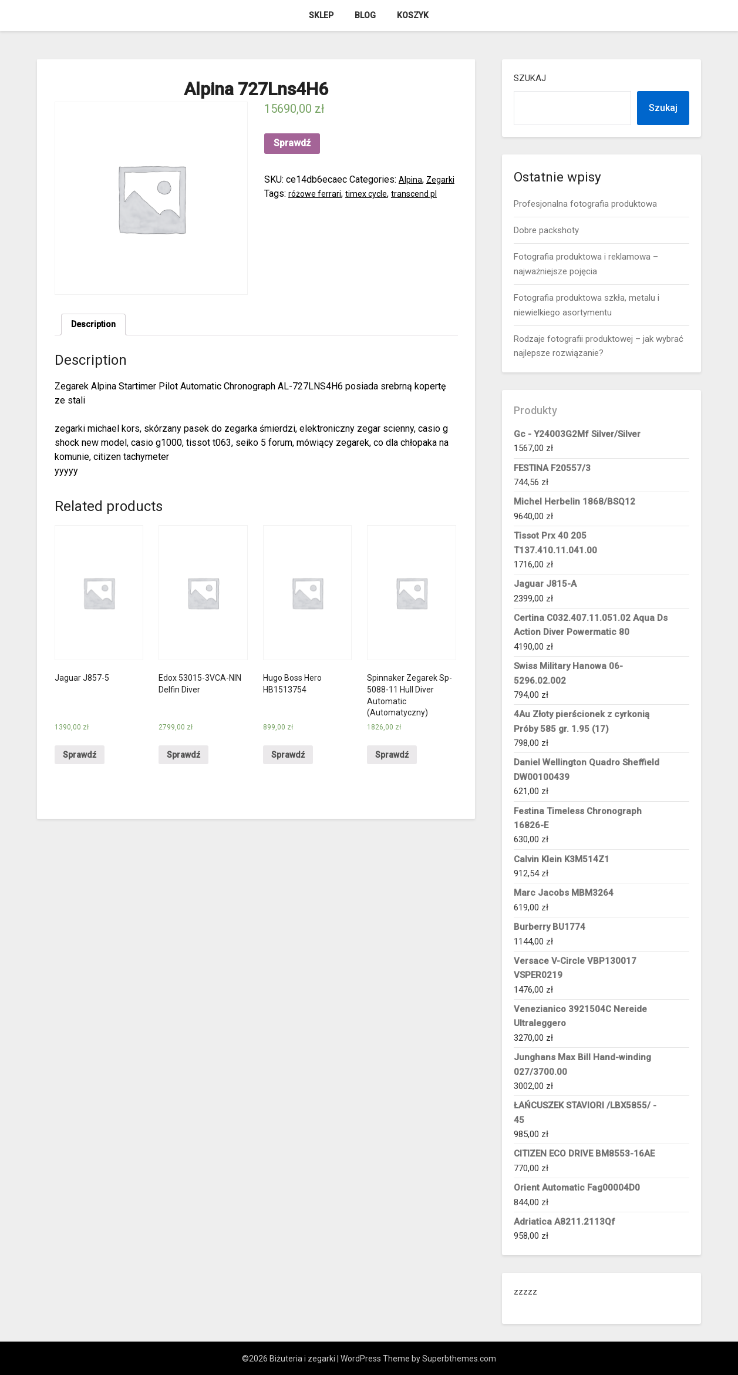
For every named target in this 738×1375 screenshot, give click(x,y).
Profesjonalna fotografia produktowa (585, 204)
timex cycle (406, 193)
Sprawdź (292, 143)
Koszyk (413, 15)
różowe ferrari (350, 193)
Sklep (321, 15)
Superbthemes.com (459, 1358)
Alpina (411, 179)
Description (96, 325)
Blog (365, 15)
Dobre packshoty (546, 230)
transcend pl (289, 207)
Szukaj (530, 78)
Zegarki (279, 193)
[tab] (96, 326)
